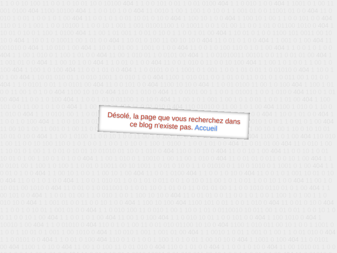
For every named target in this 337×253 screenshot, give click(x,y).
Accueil (206, 127)
